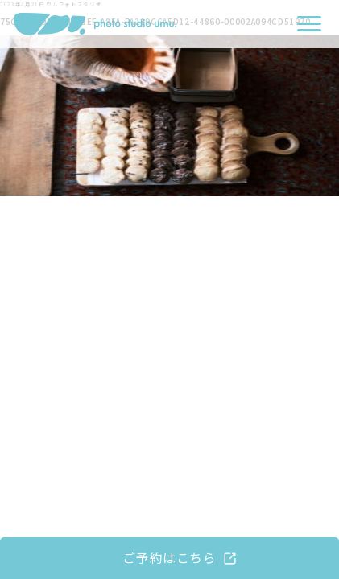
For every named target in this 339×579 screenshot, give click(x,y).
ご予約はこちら (169, 557)
